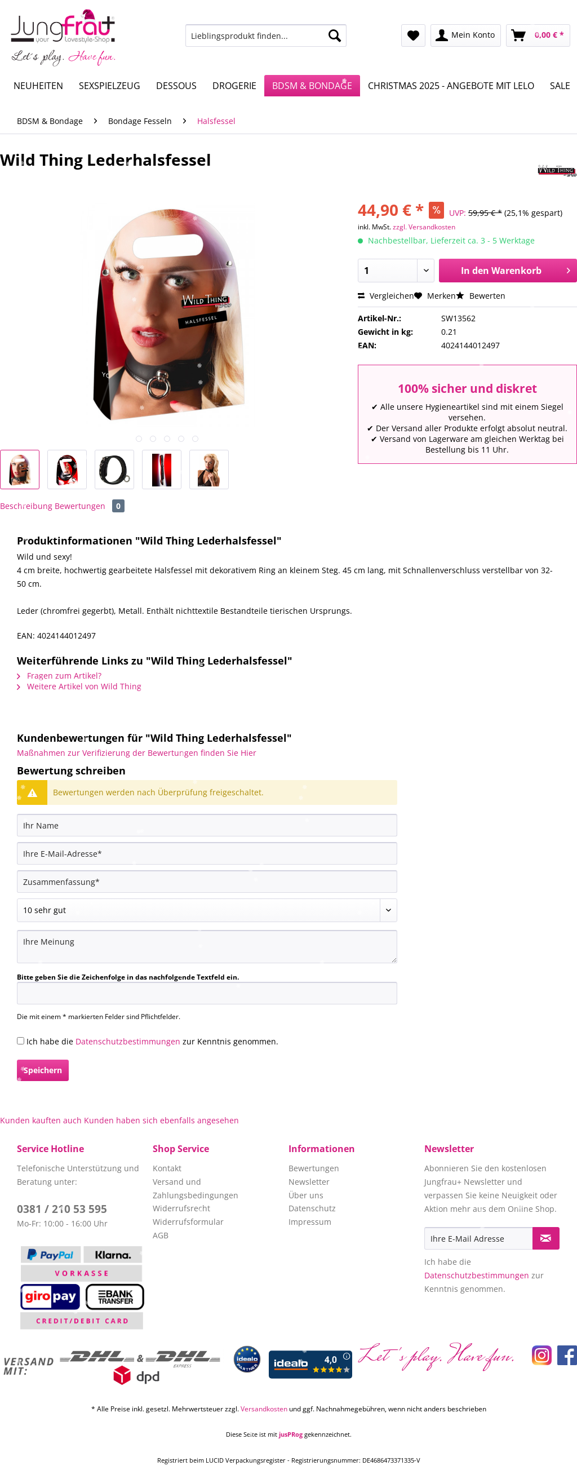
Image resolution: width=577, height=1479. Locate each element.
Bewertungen (90, 506)
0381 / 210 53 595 (62, 1209)
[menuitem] (266, 40)
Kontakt (167, 1168)
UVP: (457, 212)
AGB (160, 1235)
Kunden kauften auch (41, 1120)
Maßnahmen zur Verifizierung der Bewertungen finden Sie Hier (136, 752)
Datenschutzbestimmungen (128, 1041)
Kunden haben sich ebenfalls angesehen (161, 1120)
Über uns (305, 1195)
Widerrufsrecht (181, 1208)
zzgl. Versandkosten (424, 227)
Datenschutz (312, 1208)
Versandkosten (264, 1409)
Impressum (309, 1221)
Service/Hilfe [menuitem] (531, 9)
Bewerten (480, 295)
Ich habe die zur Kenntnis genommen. (152, 1041)
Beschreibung (26, 506)
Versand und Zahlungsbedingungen (195, 1188)
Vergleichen (386, 295)
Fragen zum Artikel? (59, 675)
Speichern (43, 1070)
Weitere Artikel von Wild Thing (79, 686)
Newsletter (309, 1181)
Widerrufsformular (188, 1221)
